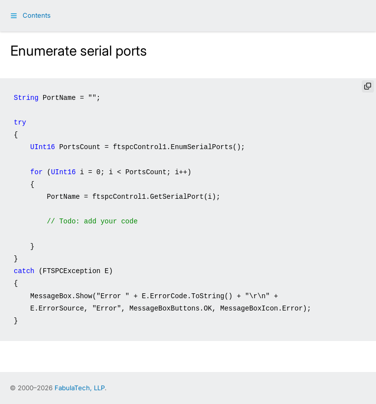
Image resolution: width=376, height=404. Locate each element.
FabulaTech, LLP (80, 388)
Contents (37, 15)
